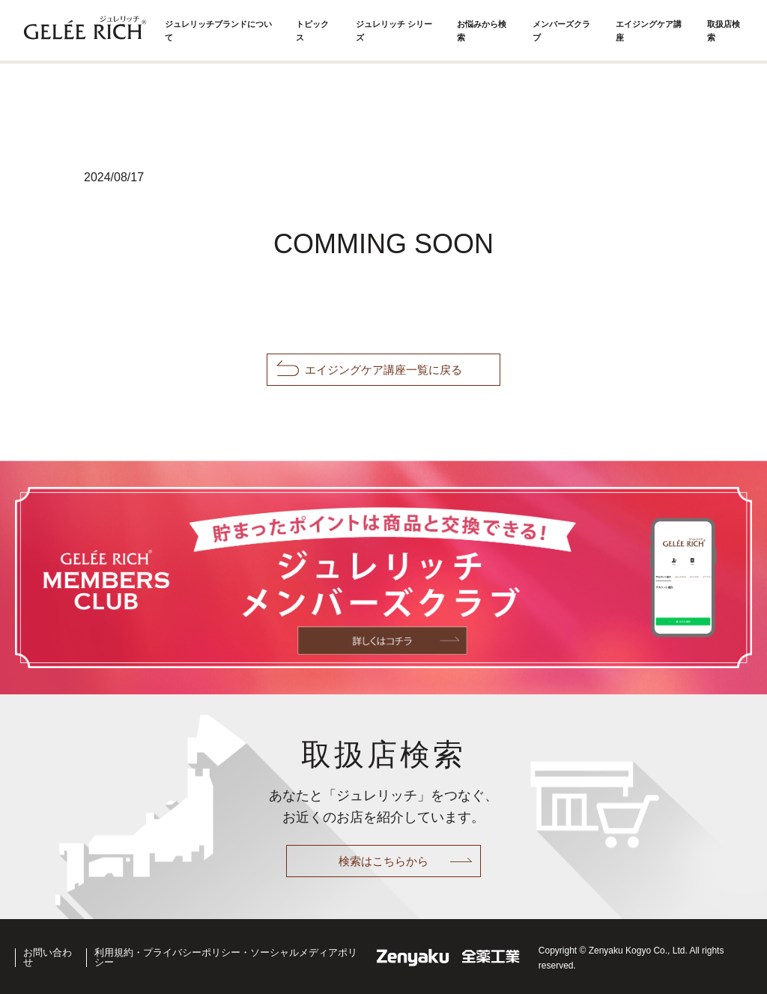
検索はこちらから (383, 861)
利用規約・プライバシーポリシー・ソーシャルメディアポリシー (238, 956)
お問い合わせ (51, 956)
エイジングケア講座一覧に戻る (383, 369)
